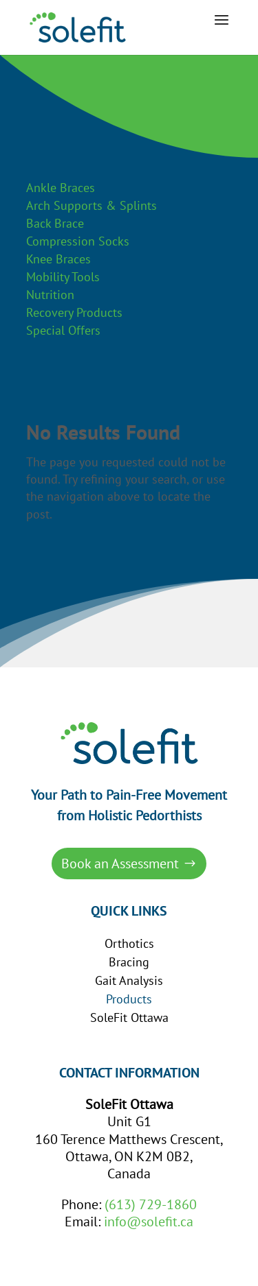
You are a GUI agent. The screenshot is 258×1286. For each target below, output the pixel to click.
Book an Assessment (120, 863)
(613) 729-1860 (151, 1204)
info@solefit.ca (148, 1221)
